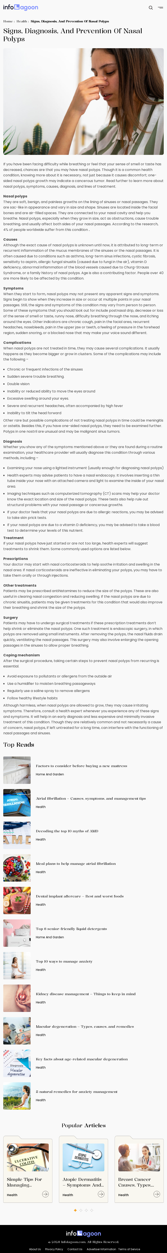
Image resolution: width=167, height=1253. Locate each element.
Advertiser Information (101, 1249)
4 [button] (91, 1210)
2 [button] (80, 1210)
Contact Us (74, 1249)
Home (8, 21)
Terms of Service (129, 1249)
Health (22, 21)
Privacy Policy (54, 1249)
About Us (35, 1249)
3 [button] (86, 1210)
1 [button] (75, 1210)
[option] (28, 1171)
